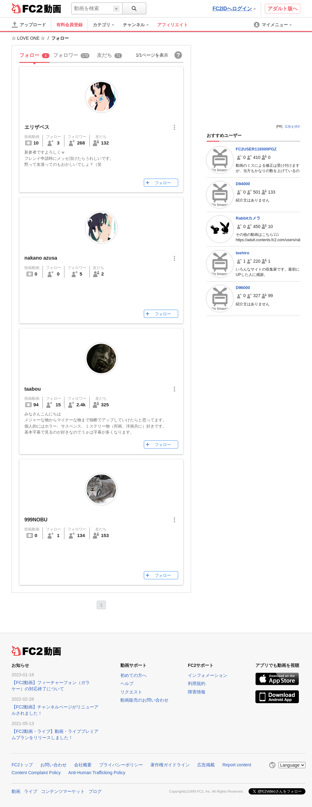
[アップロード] (29, 24)
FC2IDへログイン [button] (234, 8)
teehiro (242, 253)
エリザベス (36, 127)
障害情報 (196, 691)
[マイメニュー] (273, 24)
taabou (32, 389)
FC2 (27, 8)
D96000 (243, 287)
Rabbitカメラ (248, 218)
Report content (236, 764)
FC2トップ (22, 764)
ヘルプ (126, 683)
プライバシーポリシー (121, 764)
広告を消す (292, 126)
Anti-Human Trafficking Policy (96, 772)
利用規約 (196, 683)
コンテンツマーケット (63, 791)
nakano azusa (40, 258)
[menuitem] (106, 24)
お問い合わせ (53, 764)
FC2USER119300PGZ (256, 149)
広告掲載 (206, 764)
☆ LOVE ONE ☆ (28, 38)
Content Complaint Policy (36, 772)
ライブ (30, 791)
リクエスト (131, 691)
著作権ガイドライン (170, 764)
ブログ (95, 791)
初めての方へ (133, 675)
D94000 (243, 183)
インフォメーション (207, 675)
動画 (16, 791)
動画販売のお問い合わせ (144, 700)
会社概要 (83, 764)
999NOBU (36, 519)
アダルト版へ (283, 8)
